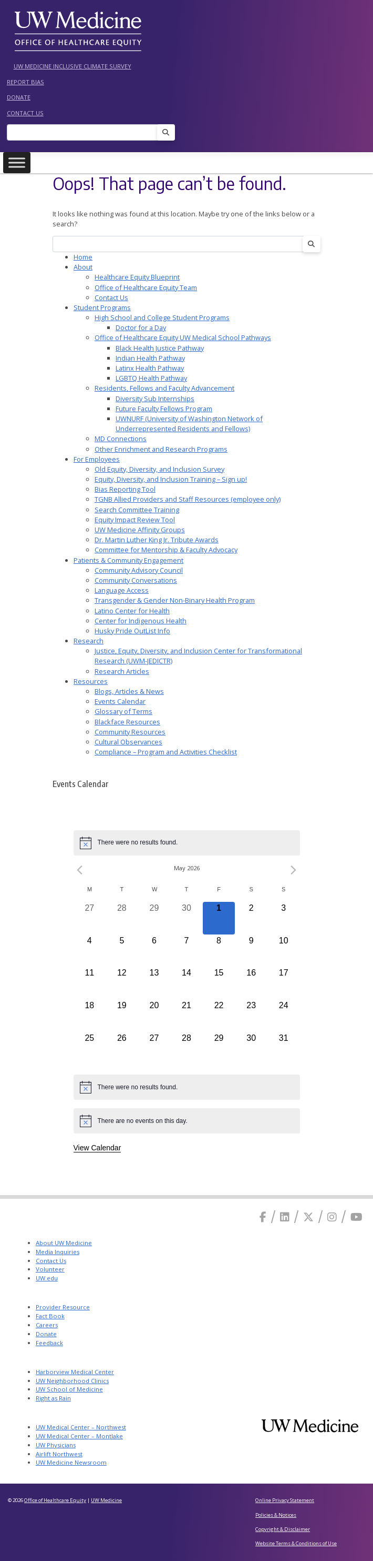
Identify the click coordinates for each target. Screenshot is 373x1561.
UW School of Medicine (69, 1389)
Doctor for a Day (141, 327)
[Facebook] (263, 1217)
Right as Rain (53, 1398)
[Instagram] (332, 1217)
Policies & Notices (275, 1515)
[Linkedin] (284, 1217)
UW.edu (47, 1278)
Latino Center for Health (132, 610)
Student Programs (102, 307)
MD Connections (121, 438)
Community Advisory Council (139, 570)
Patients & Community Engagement (128, 560)
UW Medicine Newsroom (71, 1462)
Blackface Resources (127, 722)
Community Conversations (136, 580)
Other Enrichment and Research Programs (161, 449)
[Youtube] (356, 1217)
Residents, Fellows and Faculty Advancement (164, 388)
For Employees (97, 459)
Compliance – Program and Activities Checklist (166, 752)
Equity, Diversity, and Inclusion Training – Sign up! (171, 479)
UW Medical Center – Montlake (79, 1436)
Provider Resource (63, 1307)
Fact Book (50, 1316)
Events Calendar (120, 701)
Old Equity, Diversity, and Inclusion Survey (159, 469)
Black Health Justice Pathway (160, 348)
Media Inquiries (57, 1252)
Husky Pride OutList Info (132, 630)
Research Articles (122, 671)
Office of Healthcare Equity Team (146, 287)
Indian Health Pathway (150, 358)
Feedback (49, 1343)
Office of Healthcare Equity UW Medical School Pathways (183, 337)
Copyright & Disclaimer (282, 1529)
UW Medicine (106, 1500)
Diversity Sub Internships (155, 398)
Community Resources (130, 732)
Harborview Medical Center (75, 1372)
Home (83, 257)
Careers (47, 1325)
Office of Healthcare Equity (55, 1500)
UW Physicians (56, 1445)
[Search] (85, 132)
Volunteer (50, 1269)
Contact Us (25, 113)
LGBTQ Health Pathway (151, 378)
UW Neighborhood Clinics (72, 1381)
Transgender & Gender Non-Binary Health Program (175, 600)
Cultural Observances (128, 742)
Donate (18, 97)
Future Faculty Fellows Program (164, 408)
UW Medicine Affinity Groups (140, 529)
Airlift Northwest (59, 1454)
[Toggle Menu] (16, 163)
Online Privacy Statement (284, 1500)
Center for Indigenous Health (140, 620)
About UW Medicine (64, 1243)
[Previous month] (80, 870)
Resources (91, 681)
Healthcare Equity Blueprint (137, 277)
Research (88, 640)
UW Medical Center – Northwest (81, 1427)
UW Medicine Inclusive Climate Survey (72, 66)
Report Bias (25, 82)
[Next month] (293, 870)
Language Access (122, 590)
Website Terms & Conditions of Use (296, 1543)
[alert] (187, 843)
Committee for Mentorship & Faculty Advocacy (166, 549)
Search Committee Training (137, 509)
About (83, 267)
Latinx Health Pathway (150, 368)
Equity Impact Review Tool (135, 519)
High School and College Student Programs (162, 317)
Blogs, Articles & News (129, 691)
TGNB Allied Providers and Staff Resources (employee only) (188, 499)
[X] (308, 1217)
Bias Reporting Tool (125, 489)
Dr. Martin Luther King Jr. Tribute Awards (157, 539)
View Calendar (97, 1148)
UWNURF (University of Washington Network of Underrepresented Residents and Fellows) (189, 423)
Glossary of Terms (123, 711)
